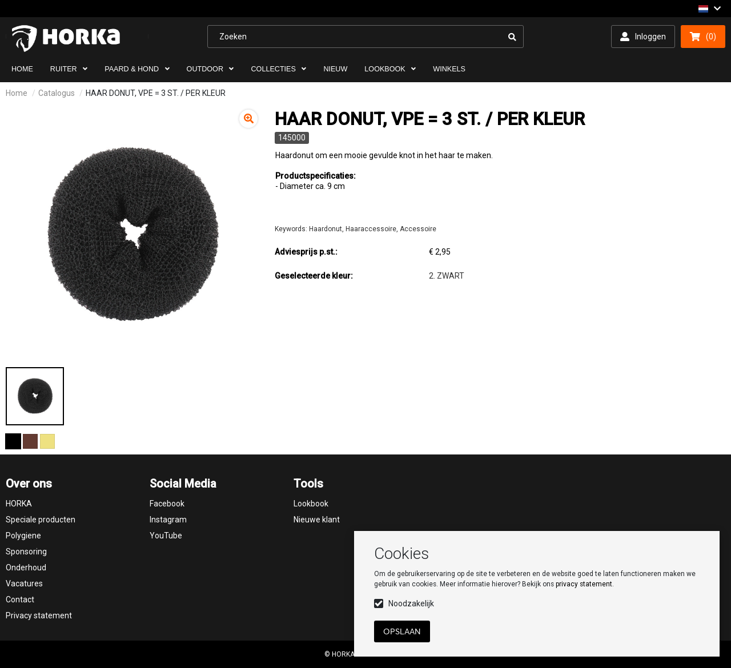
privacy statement (584, 584)
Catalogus (56, 93)
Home (16, 93)
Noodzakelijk (411, 603)
